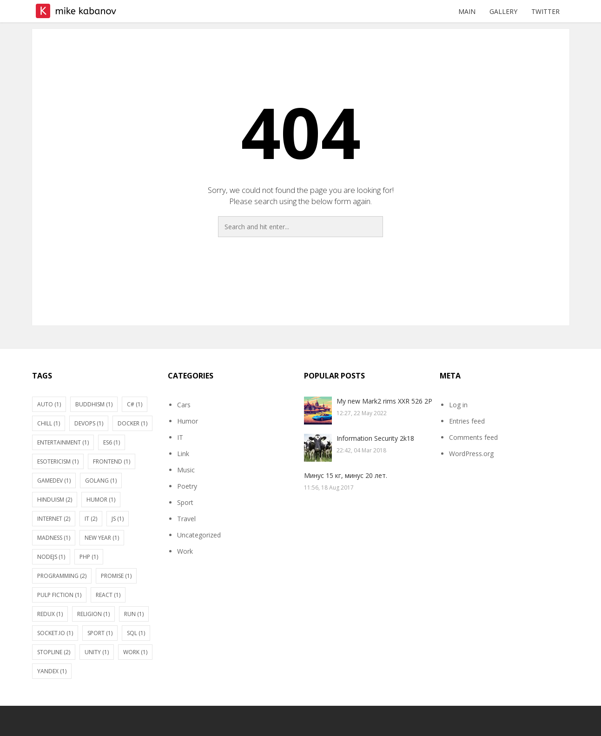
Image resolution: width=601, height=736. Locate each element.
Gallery (503, 11)
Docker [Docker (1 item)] (132, 423)
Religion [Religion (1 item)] (93, 614)
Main (467, 11)
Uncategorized (199, 534)
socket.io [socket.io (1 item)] (55, 633)
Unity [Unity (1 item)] (97, 652)
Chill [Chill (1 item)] (48, 423)
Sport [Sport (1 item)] (99, 633)
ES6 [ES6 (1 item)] (111, 442)
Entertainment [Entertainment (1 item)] (63, 442)
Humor (187, 421)
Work (185, 551)
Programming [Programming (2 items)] (61, 576)
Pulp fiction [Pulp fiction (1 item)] (59, 595)
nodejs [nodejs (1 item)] (51, 557)
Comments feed (473, 437)
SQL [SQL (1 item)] (136, 633)
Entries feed (467, 421)
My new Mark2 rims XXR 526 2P (384, 401)
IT (180, 437)
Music (186, 469)
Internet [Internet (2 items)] (53, 519)
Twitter (545, 11)
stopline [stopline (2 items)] (53, 652)
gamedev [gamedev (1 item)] (54, 480)
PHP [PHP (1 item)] (88, 557)
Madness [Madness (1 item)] (53, 538)
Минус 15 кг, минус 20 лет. (345, 475)
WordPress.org (471, 453)
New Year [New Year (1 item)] (102, 538)
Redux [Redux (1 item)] (50, 614)
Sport (185, 502)
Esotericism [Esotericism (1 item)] (58, 461)
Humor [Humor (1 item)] (100, 500)
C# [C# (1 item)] (134, 404)
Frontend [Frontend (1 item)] (111, 461)
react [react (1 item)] (108, 595)
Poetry (187, 486)
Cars (184, 404)
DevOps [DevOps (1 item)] (88, 423)
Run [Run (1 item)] (134, 614)
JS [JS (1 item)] (118, 519)
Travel (186, 518)
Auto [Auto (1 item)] (49, 404)
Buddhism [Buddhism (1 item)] (93, 404)
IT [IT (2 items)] (91, 519)
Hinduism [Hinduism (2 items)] (54, 500)
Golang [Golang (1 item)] (101, 480)
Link (183, 453)
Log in (458, 404)
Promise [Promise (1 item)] (116, 576)
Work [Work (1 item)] (135, 652)
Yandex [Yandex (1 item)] (51, 671)
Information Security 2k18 (375, 438)
